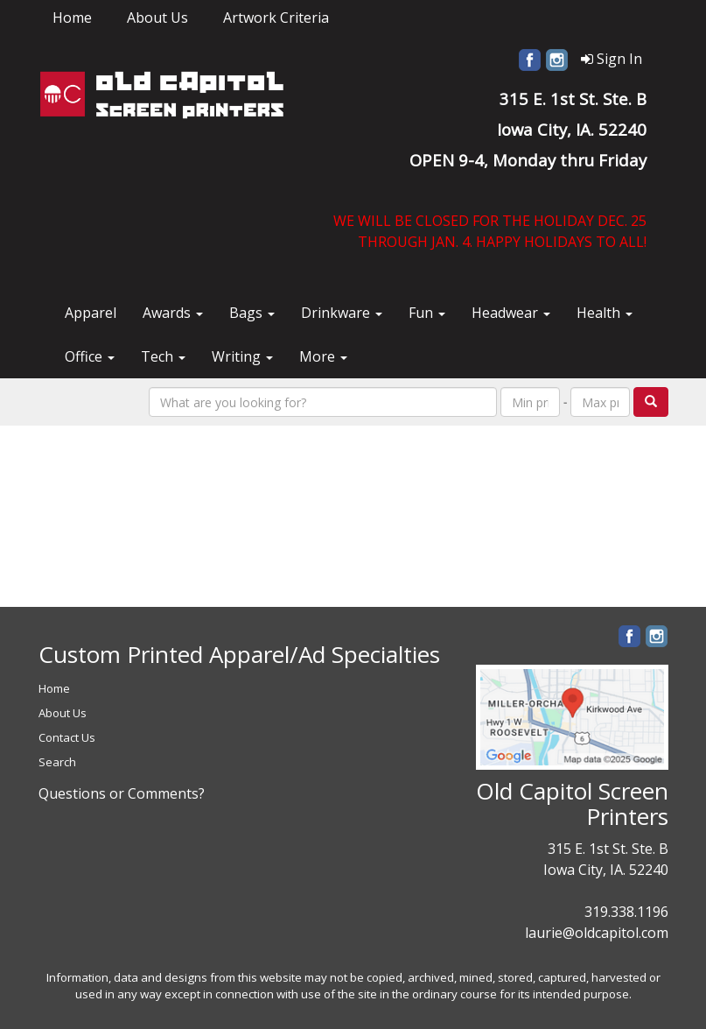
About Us (157, 17)
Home (72, 17)
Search (57, 762)
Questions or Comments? (121, 793)
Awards (173, 312)
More (323, 356)
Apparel (90, 312)
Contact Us (66, 737)
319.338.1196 (626, 911)
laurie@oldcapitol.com (596, 932)
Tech (163, 356)
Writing (242, 356)
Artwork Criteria (276, 17)
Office (90, 356)
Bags (252, 312)
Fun (427, 312)
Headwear (511, 312)
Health (605, 312)
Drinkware (341, 312)
